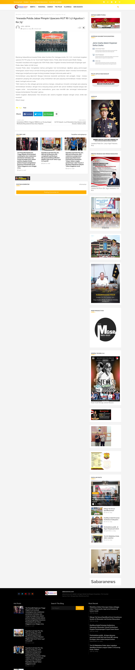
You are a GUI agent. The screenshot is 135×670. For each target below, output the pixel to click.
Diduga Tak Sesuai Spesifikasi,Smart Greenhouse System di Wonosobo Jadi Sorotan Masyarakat (106, 618)
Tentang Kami (18, 2)
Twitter (39, 114)
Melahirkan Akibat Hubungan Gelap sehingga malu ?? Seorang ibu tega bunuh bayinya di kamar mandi (104, 609)
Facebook (29, 114)
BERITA (32, 7)
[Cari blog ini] (63, 608)
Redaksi (26, 2)
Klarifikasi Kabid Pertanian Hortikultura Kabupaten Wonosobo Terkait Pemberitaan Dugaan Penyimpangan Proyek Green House (104, 627)
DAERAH (50, 7)
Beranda (18, 14)
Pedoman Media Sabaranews (39, 2)
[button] (118, 7)
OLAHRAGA (67, 7)
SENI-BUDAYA (78, 7)
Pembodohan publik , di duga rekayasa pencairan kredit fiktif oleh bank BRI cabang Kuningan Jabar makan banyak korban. (104, 637)
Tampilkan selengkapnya (78, 134)
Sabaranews (103, 581)
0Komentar (82, 184)
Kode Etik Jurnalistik (55, 2)
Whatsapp (49, 114)
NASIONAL (41, 7)
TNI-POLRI (58, 7)
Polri (23, 14)
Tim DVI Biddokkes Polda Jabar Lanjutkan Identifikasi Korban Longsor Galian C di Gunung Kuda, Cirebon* (105, 647)
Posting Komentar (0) (51, 192)
